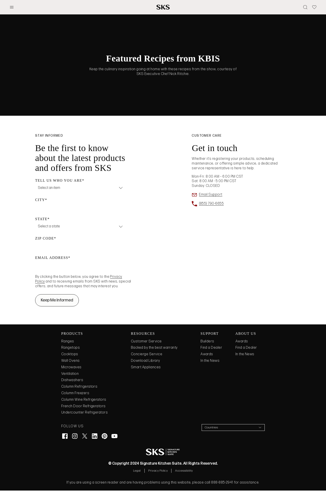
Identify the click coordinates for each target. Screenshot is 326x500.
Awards (207, 364)
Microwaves (71, 377)
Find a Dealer (211, 357)
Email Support (210, 204)
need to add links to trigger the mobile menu (266, 17)
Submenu (185, 17)
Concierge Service (146, 364)
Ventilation (70, 383)
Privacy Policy (158, 480)
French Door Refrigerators (83, 416)
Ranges (67, 351)
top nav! (300, 5)
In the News (210, 370)
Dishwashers (72, 389)
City (40, 209)
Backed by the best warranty (154, 357)
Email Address (51, 267)
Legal (137, 480)
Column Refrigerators (79, 396)
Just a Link (213, 17)
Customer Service (146, 351)
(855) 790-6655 (211, 213)
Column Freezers (75, 402)
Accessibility (184, 480)
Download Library (145, 370)
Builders (207, 351)
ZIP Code (44, 248)
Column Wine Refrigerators (83, 409)
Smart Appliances (146, 377)
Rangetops (70, 357)
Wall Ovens (70, 370)
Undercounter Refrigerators (84, 422)
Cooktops (69, 364)
